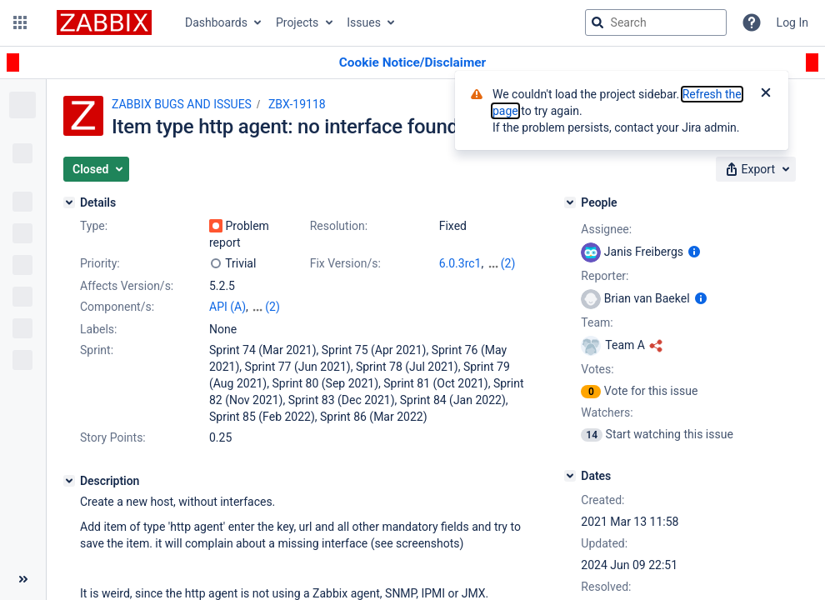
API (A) (227, 306)
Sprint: (96, 350)
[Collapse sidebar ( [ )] (23, 579)
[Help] (751, 22)
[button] (20, 22)
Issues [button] (364, 22)
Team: (596, 322)
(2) (508, 263)
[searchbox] (656, 22)
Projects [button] (297, 22)
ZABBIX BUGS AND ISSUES (182, 104)
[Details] (69, 202)
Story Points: (113, 437)
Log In (792, 22)
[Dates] (570, 476)
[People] (570, 202)
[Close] (766, 94)
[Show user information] (694, 251)
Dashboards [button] (216, 22)
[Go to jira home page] (104, 22)
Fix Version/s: (345, 263)
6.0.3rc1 (460, 263)
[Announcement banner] (412, 63)
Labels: (98, 329)
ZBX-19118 (297, 104)
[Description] (69, 481)
